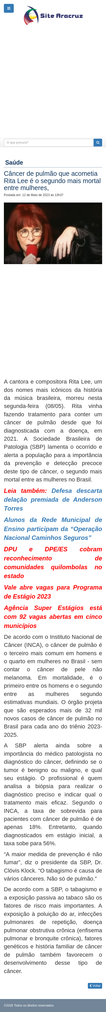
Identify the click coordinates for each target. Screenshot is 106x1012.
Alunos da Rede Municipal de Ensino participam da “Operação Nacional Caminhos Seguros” (53, 528)
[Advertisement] (53, 84)
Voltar (95, 986)
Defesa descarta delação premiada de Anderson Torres (53, 499)
